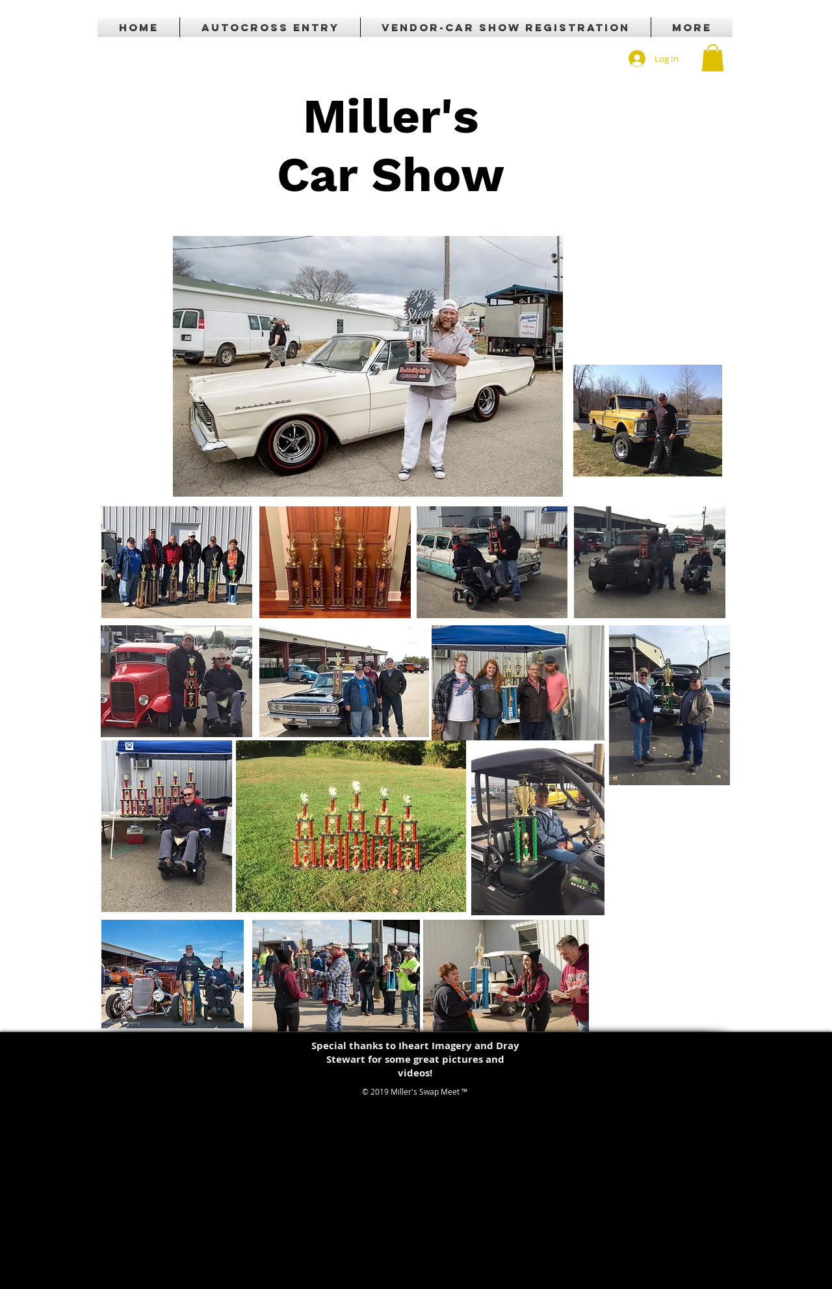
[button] (712, 58)
